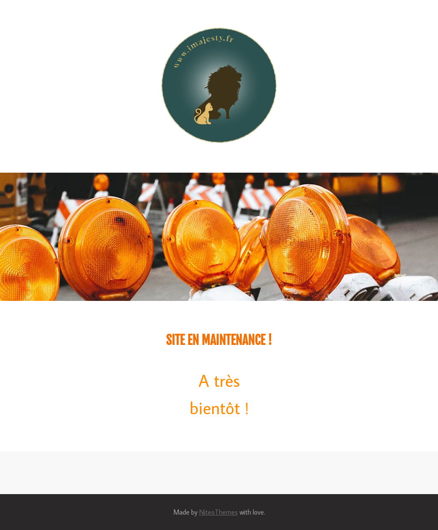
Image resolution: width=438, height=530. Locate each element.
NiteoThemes (218, 512)
